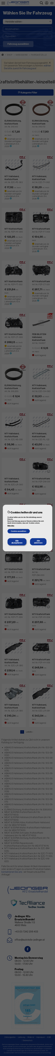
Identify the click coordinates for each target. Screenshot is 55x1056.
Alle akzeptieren (16, 541)
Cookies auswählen (18, 531)
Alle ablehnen (38, 541)
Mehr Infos (10, 525)
